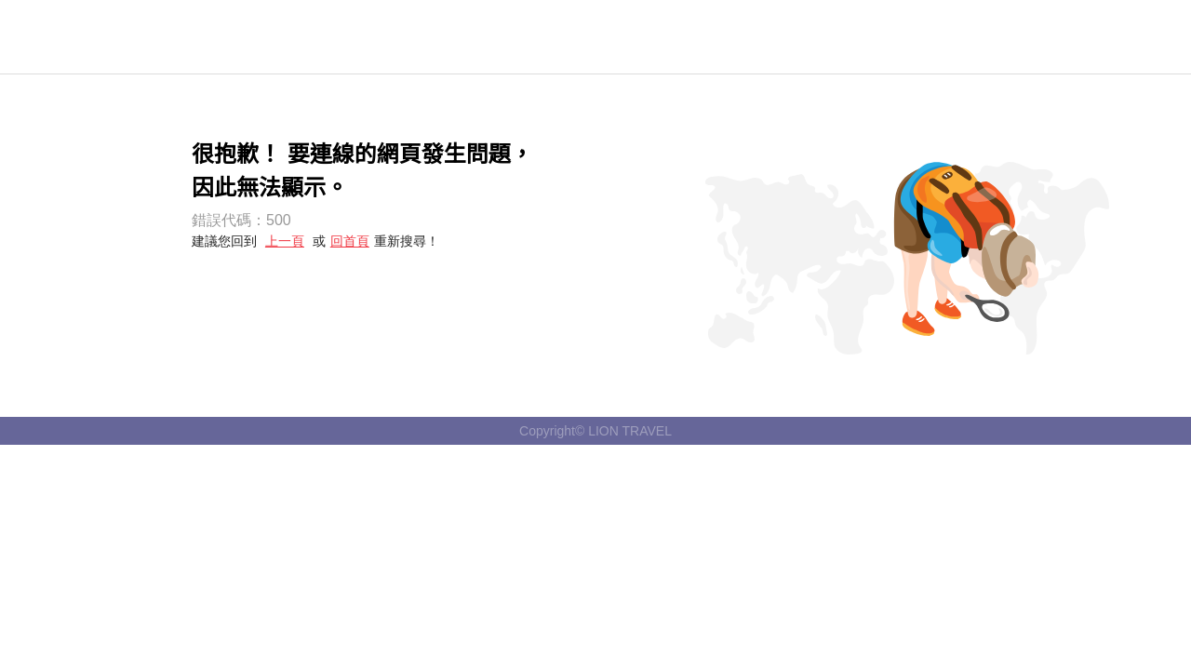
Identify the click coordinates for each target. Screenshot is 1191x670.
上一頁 (284, 241)
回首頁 (349, 241)
